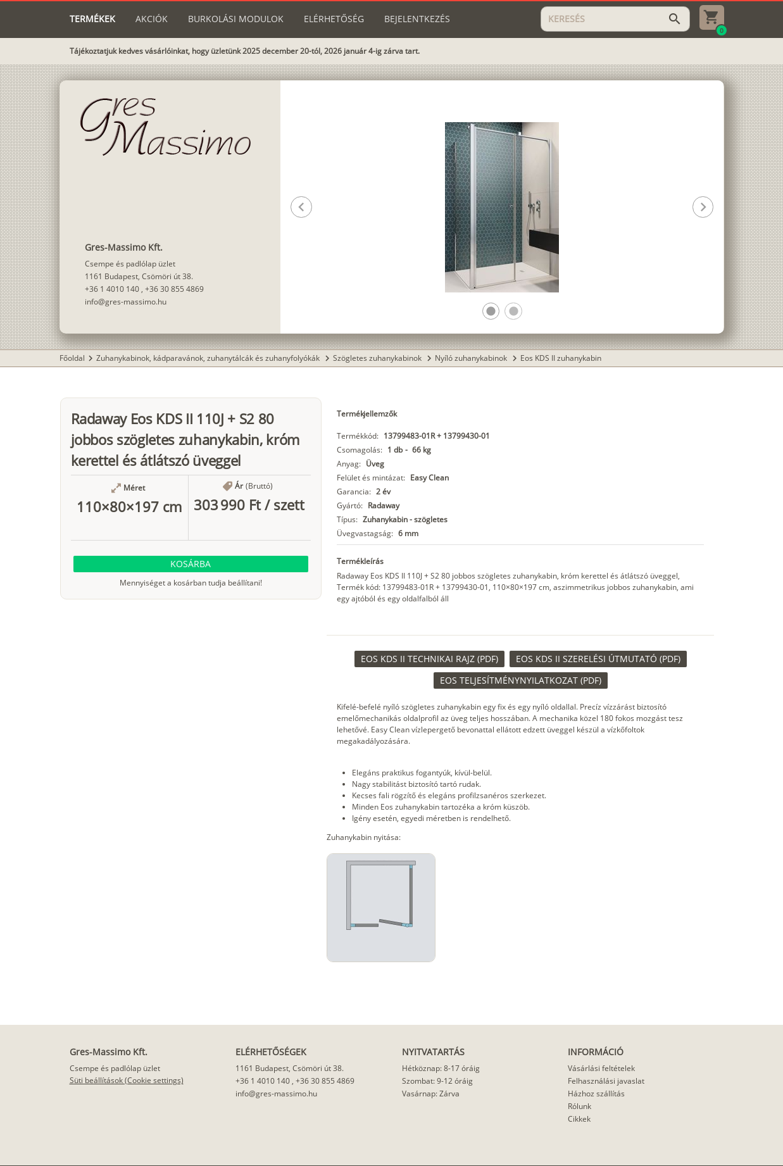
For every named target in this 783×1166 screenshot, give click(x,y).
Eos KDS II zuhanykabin (560, 358)
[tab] (92, 19)
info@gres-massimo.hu (125, 301)
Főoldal (72, 358)
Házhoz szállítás (596, 1093)
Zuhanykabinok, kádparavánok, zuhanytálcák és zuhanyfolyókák (209, 358)
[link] (429, 659)
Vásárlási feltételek (601, 1068)
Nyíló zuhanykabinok (472, 358)
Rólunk (579, 1106)
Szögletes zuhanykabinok (378, 358)
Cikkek (579, 1118)
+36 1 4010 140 (112, 289)
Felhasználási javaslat (606, 1080)
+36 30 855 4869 (174, 289)
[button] (490, 311)
